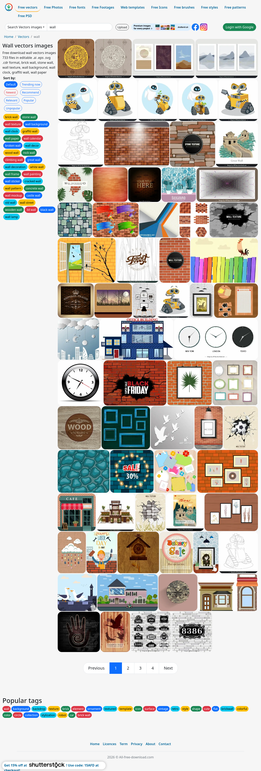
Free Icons (159, 7)
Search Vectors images (25, 27)
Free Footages (103, 7)
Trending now (31, 84)
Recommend (30, 92)
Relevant (12, 100)
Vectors (23, 36)
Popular (29, 100)
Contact (165, 744)
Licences (109, 744)
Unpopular (13, 108)
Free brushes (184, 7)
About (150, 744)
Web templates (133, 7)
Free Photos (53, 7)
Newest (11, 92)
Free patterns (235, 7)
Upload (122, 27)
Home (8, 36)
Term (123, 744)
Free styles (209, 7)
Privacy (136, 744)
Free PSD (25, 16)
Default (11, 84)
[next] (168, 668)
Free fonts (77, 7)
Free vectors (27, 7)
